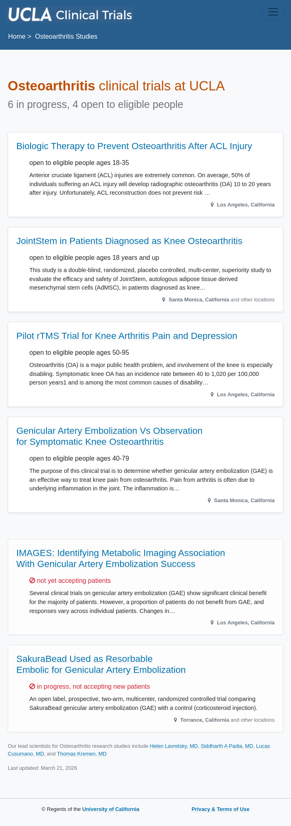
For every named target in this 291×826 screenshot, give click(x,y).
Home (17, 36)
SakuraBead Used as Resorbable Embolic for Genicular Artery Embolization (101, 664)
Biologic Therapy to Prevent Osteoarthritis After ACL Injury (134, 146)
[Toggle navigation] (273, 12)
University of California (110, 809)
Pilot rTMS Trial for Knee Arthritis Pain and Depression (126, 336)
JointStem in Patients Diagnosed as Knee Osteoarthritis (129, 241)
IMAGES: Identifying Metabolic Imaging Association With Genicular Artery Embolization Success (120, 558)
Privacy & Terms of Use (220, 809)
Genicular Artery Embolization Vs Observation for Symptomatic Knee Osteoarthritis (109, 436)
